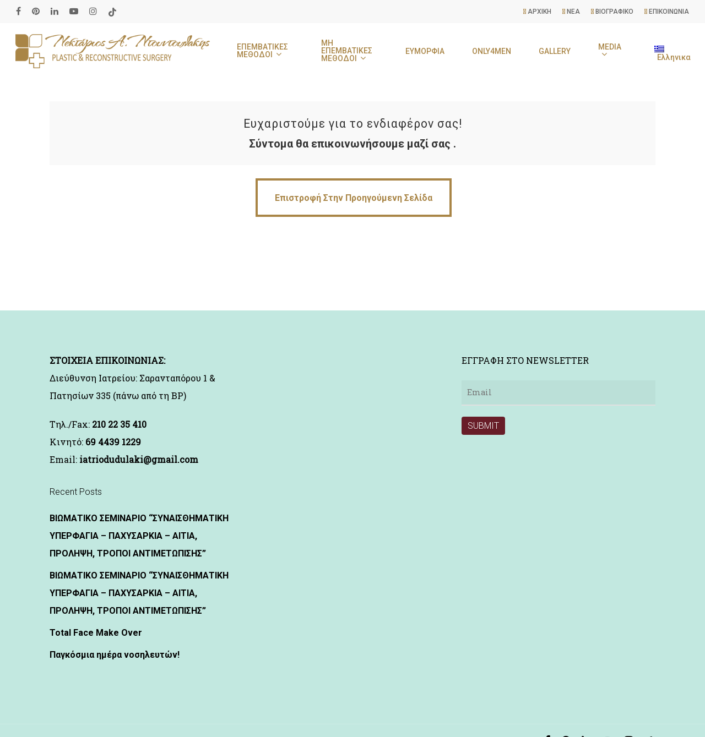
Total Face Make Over (96, 632)
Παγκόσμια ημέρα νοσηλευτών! (115, 654)
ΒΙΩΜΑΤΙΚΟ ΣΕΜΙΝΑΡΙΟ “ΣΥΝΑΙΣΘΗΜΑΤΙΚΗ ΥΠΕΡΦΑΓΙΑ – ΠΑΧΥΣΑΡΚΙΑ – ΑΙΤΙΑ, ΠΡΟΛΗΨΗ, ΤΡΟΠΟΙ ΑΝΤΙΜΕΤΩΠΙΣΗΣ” (139, 536)
